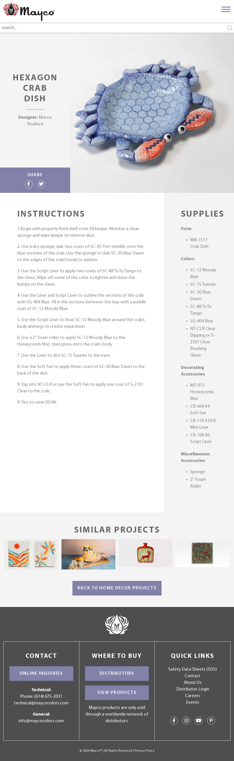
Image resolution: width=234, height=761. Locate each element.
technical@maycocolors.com (41, 703)
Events (192, 702)
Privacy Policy (144, 751)
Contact (192, 676)
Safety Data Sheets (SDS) (192, 669)
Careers (192, 696)
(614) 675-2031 (48, 696)
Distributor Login (192, 689)
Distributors (117, 673)
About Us (193, 682)
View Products (117, 692)
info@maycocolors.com (41, 721)
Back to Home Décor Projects (117, 588)
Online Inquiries (41, 673)
